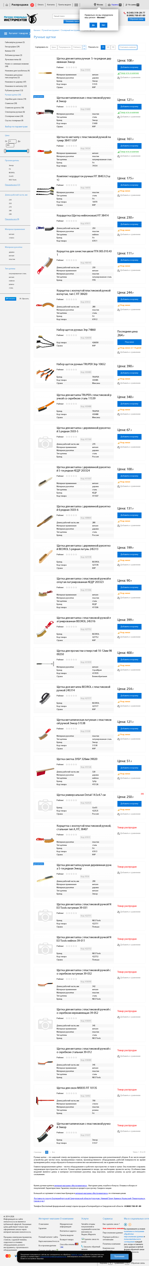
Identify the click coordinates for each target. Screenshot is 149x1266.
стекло (11, 238)
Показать (10, 299)
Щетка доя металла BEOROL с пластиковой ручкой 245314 (84, 689)
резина (11, 284)
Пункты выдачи (64, 5)
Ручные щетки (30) (13, 95)
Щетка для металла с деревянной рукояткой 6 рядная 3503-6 (84, 508)
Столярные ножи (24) (14, 116)
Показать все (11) (12, 185)
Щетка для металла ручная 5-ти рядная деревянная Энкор (84, 60)
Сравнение (119, 1263)
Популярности (64, 47)
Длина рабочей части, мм (16, 195)
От (6, 141)
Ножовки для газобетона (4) (17, 71)
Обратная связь (136, 19)
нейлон (12, 281)
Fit (10, 169)
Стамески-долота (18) (14, 108)
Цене (54, 47)
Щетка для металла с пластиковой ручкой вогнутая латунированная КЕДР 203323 (84, 580)
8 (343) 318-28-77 (136, 13)
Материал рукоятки (13, 247)
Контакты (51, 5)
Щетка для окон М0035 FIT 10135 (77, 1088)
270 (10, 207)
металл (11, 234)
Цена (7, 135)
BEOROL (12, 173)
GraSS (11, 176)
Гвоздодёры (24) (12, 47)
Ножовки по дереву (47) (15, 82)
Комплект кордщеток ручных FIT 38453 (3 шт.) (83, 178)
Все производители (47, 1246)
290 (10, 214)
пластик (12, 259)
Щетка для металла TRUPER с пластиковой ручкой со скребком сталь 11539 (84, 397)
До (19, 141)
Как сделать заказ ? (111, 1224)
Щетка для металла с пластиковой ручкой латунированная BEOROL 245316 (84, 620)
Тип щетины (10, 269)
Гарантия (42, 1228)
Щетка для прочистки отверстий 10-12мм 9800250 (84, 653)
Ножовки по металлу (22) (16, 86)
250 (10, 203)
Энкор (11, 165)
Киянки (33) (10, 51)
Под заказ (129, 342)
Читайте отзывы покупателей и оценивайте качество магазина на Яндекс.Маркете (90, 1229)
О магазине (44, 1224)
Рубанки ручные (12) (14, 91)
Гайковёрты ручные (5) (15, 42)
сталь (11, 288)
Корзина (115, 5)
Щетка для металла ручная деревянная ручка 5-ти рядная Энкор (84, 867)
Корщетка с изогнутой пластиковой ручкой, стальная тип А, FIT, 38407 (84, 828)
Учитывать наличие (128, 47)
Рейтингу (77, 47)
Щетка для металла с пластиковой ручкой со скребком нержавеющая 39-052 (84, 1011)
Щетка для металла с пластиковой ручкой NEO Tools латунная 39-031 (84, 906)
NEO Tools (12, 180)
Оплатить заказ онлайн (76, 21)
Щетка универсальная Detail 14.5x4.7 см (81, 795)
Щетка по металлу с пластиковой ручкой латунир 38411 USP (84, 139)
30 (103, 47)
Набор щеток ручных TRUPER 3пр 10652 (81, 364)
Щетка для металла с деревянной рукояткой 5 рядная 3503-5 (84, 430)
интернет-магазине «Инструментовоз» (70, 1186)
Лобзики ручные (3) (13, 55)
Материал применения (15, 229)
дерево (11, 252)
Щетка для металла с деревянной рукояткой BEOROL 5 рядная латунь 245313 (84, 547)
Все (53, 1152)
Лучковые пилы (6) (13, 60)
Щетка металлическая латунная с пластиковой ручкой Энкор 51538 (84, 722)
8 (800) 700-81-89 (136, 15)
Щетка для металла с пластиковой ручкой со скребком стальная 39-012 (84, 1050)
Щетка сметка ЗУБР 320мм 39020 (77, 759)
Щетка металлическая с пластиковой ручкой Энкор (84, 100)
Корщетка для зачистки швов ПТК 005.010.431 (84, 253)
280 (10, 211)
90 (113, 47)
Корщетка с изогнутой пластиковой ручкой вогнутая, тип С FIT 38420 (84, 292)
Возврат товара (66, 1240)
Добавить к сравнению (129, 77)
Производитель (12, 161)
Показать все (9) (12, 219)
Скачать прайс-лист (48, 1251)
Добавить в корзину (129, 67)
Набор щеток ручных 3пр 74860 (76, 330)
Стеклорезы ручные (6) (15, 112)
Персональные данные (113, 1233)
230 (10, 200)
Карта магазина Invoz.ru (49, 1241)
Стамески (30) (11, 103)
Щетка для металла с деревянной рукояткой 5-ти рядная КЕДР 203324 (84, 469)
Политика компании (111, 1244)
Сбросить (24, 299)
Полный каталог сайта (48, 1237)
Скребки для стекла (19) (15, 99)
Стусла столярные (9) (14, 121)
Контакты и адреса (68, 1231)
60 (108, 47)
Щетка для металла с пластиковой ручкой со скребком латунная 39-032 (84, 972)
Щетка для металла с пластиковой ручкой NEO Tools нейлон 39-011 (84, 939)
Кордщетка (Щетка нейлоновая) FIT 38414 (82, 215)
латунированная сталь (17, 274)
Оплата (41, 5)
